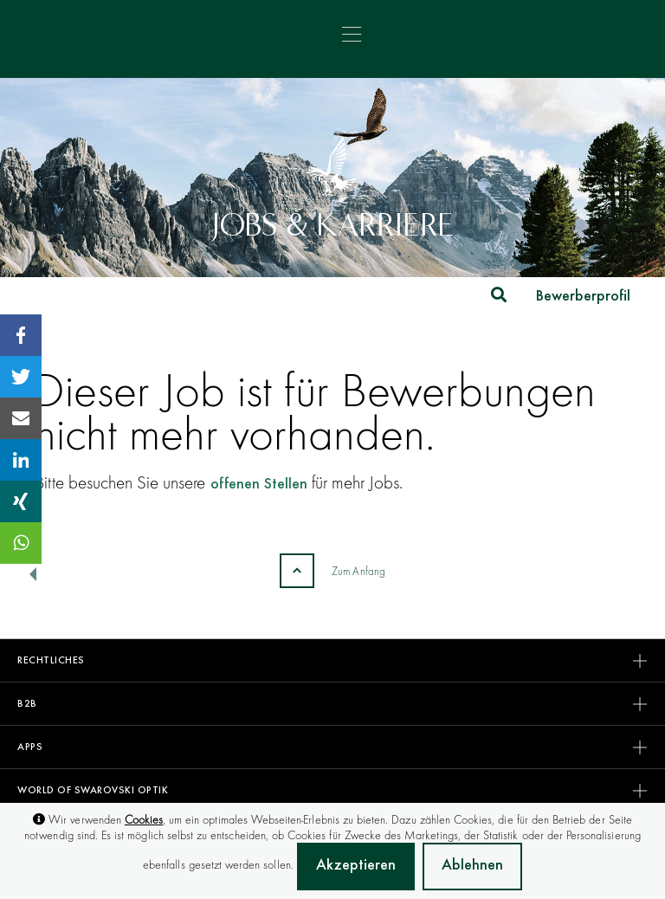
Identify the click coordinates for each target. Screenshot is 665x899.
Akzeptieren (356, 866)
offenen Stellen (258, 485)
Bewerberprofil (583, 297)
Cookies (144, 819)
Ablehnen (472, 866)
